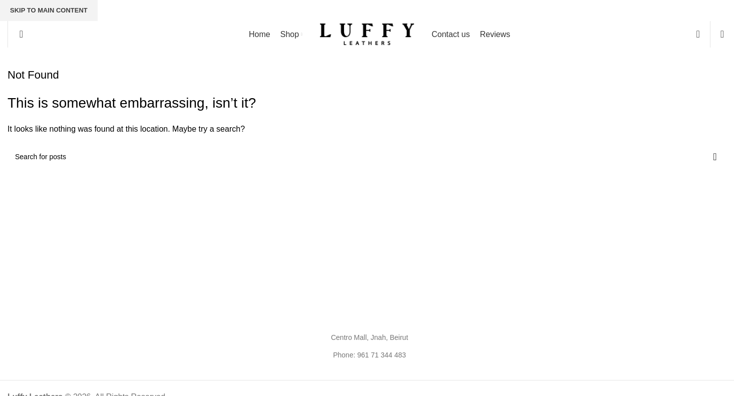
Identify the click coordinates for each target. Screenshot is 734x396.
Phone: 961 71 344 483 (369, 355)
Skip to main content (49, 10)
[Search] (18, 34)
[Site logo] (367, 34)
